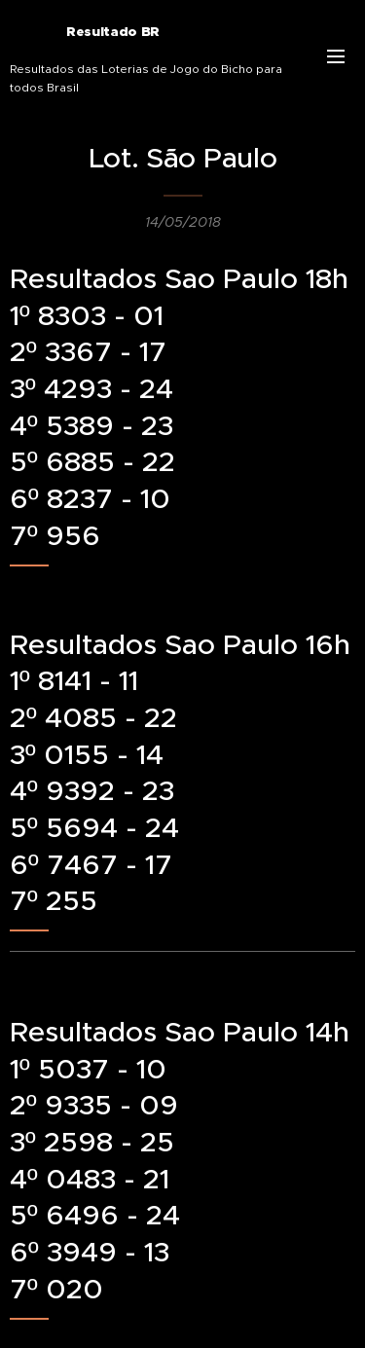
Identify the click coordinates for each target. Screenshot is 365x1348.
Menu (336, 56)
